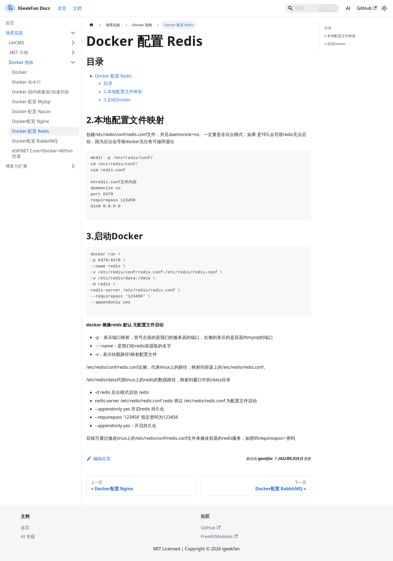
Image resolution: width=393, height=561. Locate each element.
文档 (77, 8)
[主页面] (91, 25)
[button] (40, 32)
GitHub (367, 8)
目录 (108, 83)
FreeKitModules (219, 536)
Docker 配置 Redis (113, 76)
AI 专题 (28, 536)
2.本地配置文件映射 (123, 91)
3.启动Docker (117, 100)
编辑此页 (98, 459)
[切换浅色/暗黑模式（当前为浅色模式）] (384, 8)
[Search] (312, 8)
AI (348, 8)
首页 (62, 8)
